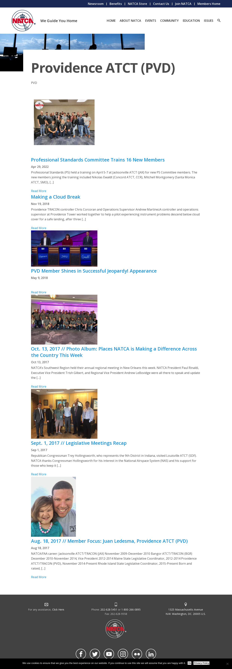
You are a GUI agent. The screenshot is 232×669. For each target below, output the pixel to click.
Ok (189, 663)
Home (111, 21)
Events (150, 21)
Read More (38, 191)
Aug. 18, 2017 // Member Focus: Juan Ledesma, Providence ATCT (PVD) (109, 541)
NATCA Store (137, 4)
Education (191, 21)
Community (169, 21)
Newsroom (96, 4)
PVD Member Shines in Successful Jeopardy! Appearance (94, 271)
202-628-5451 (108, 609)
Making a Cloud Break (55, 197)
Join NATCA (183, 4)
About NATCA (130, 21)
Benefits (116, 4)
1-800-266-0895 (131, 609)
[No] (227, 664)
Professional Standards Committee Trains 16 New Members (98, 159)
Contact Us (161, 4)
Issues (208, 21)
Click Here (58, 609)
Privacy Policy (201, 663)
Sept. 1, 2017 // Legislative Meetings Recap (79, 443)
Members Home (208, 4)
